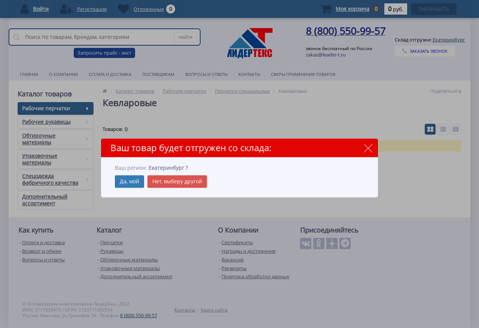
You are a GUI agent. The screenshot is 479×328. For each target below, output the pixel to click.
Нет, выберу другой (177, 181)
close (368, 148)
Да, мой (129, 181)
